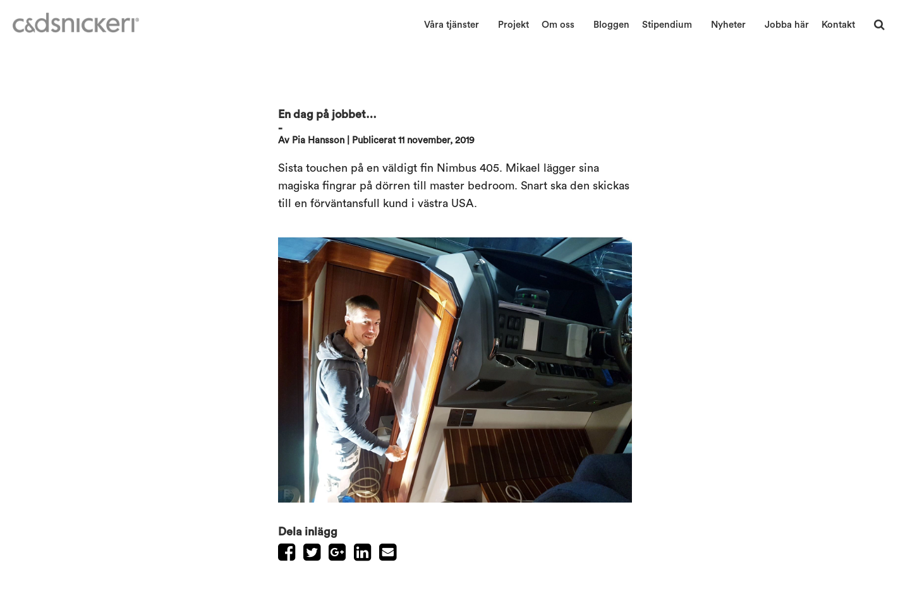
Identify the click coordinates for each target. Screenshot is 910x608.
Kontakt (838, 25)
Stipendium (667, 25)
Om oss (558, 25)
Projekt (513, 25)
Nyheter (728, 25)
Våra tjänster (451, 25)
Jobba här (787, 25)
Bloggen (611, 25)
